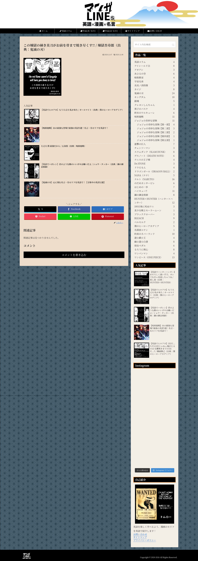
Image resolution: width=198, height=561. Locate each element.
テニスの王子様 (154, 159)
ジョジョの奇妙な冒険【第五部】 (156, 140)
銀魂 (154, 101)
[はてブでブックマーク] (108, 209)
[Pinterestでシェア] (108, 216)
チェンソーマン (154, 148)
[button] (173, 45)
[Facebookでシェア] (74, 209)
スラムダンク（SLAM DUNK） (154, 152)
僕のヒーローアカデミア (154, 226)
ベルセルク (154, 222)
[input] (154, 44)
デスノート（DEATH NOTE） (154, 156)
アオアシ (154, 70)
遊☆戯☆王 (154, 238)
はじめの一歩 (154, 187)
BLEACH (154, 218)
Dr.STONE (154, 163)
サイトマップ (140, 537)
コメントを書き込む (74, 255)
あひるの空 (154, 73)
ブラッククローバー (154, 214)
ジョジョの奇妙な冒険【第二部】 (156, 128)
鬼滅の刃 (154, 93)
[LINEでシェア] (74, 216)
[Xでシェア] (40, 209)
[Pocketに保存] (40, 216)
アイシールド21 (154, 66)
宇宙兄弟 (154, 81)
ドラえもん (154, 167)
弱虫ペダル (154, 245)
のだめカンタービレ (154, 183)
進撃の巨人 (154, 144)
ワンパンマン (154, 253)
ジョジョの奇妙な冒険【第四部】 (156, 136)
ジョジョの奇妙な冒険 (154, 120)
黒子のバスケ (154, 109)
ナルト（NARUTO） (154, 179)
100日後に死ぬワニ (154, 206)
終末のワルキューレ (154, 113)
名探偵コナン (154, 230)
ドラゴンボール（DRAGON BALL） (154, 171)
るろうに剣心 (154, 249)
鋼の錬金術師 (154, 195)
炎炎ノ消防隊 (154, 85)
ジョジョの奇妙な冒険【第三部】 (156, 132)
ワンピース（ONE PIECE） (154, 257)
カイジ (154, 89)
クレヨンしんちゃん (154, 105)
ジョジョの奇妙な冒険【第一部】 (156, 124)
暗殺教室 (154, 77)
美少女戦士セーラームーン (154, 210)
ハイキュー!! (154, 191)
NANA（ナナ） (154, 175)
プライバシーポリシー (144, 540)
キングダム (154, 97)
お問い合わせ (140, 534)
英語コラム (154, 62)
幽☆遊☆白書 (154, 241)
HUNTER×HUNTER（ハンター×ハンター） (154, 200)
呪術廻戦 (154, 116)
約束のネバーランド (154, 234)
